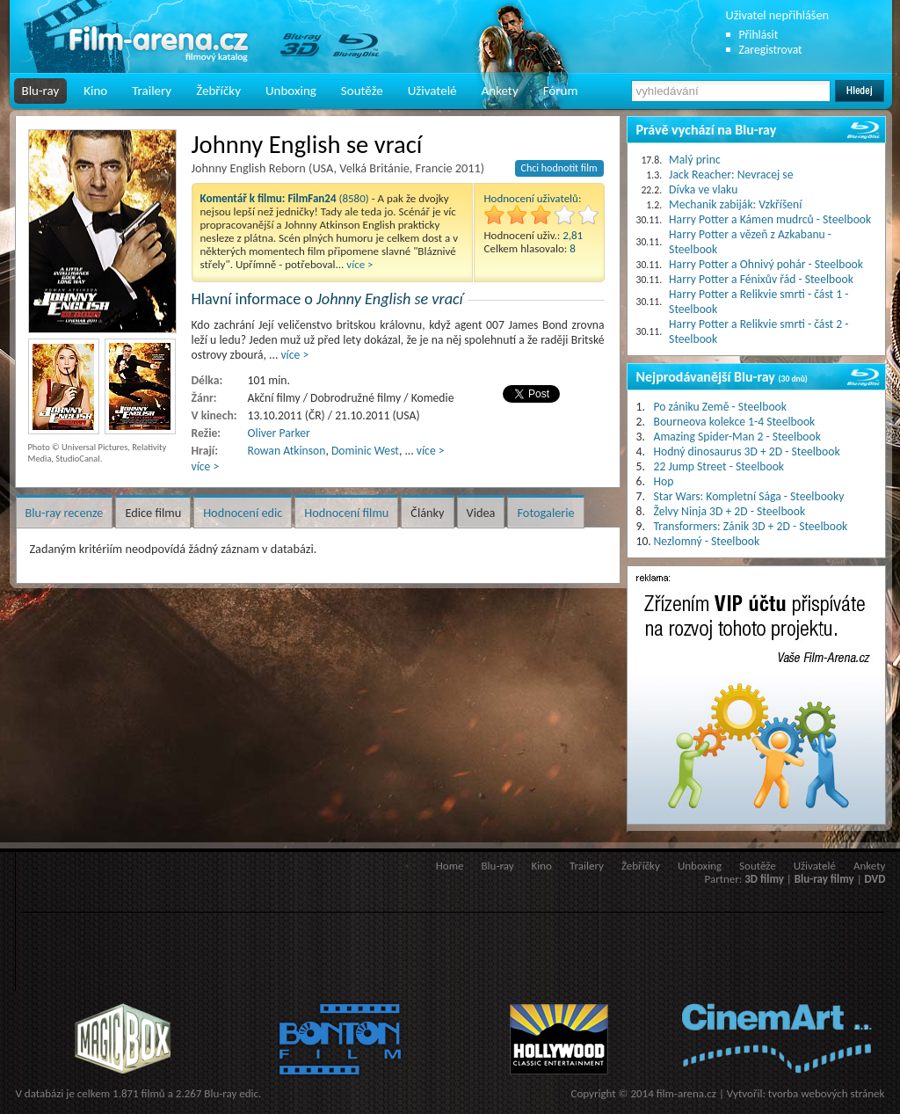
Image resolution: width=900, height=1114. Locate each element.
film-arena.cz (686, 1093)
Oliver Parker (279, 433)
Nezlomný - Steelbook (707, 541)
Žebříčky (218, 90)
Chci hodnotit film (559, 168)
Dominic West (365, 450)
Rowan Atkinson (287, 450)
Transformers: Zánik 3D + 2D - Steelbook (751, 526)
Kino (95, 90)
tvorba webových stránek (826, 1093)
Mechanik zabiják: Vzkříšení (735, 204)
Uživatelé (432, 90)
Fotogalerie (545, 513)
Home (450, 865)
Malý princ (695, 159)
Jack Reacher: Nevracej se (731, 174)
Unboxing (290, 90)
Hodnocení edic (242, 513)
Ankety (500, 90)
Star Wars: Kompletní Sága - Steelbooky (749, 496)
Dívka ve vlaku (703, 189)
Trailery (151, 90)
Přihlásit (759, 34)
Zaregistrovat (770, 49)
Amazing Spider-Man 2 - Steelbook (737, 436)
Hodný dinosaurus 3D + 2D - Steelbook (747, 451)
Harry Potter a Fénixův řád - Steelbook (761, 279)
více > (359, 264)
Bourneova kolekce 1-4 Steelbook (735, 421)
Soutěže (362, 90)
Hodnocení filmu (346, 513)
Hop (664, 481)
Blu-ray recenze (64, 513)
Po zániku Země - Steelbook (720, 406)
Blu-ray (41, 90)
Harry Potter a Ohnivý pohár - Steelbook (766, 264)
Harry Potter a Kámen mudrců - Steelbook (770, 219)
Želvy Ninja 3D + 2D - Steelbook (730, 511)
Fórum (560, 90)
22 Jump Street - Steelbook (719, 466)
